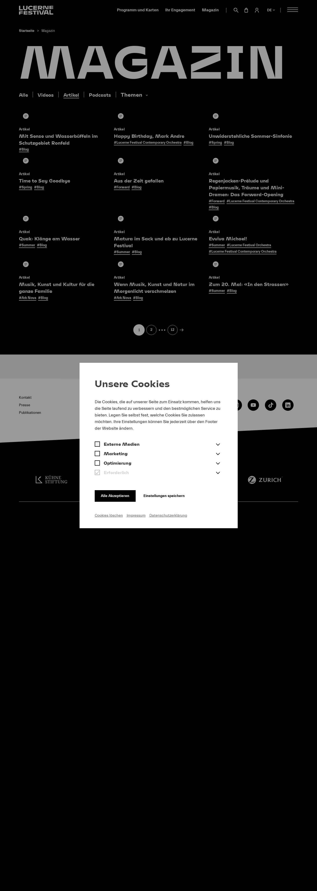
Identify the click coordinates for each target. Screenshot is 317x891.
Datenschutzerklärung (168, 515)
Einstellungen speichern (171, 495)
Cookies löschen (109, 515)
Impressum (136, 515)
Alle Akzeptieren (116, 495)
